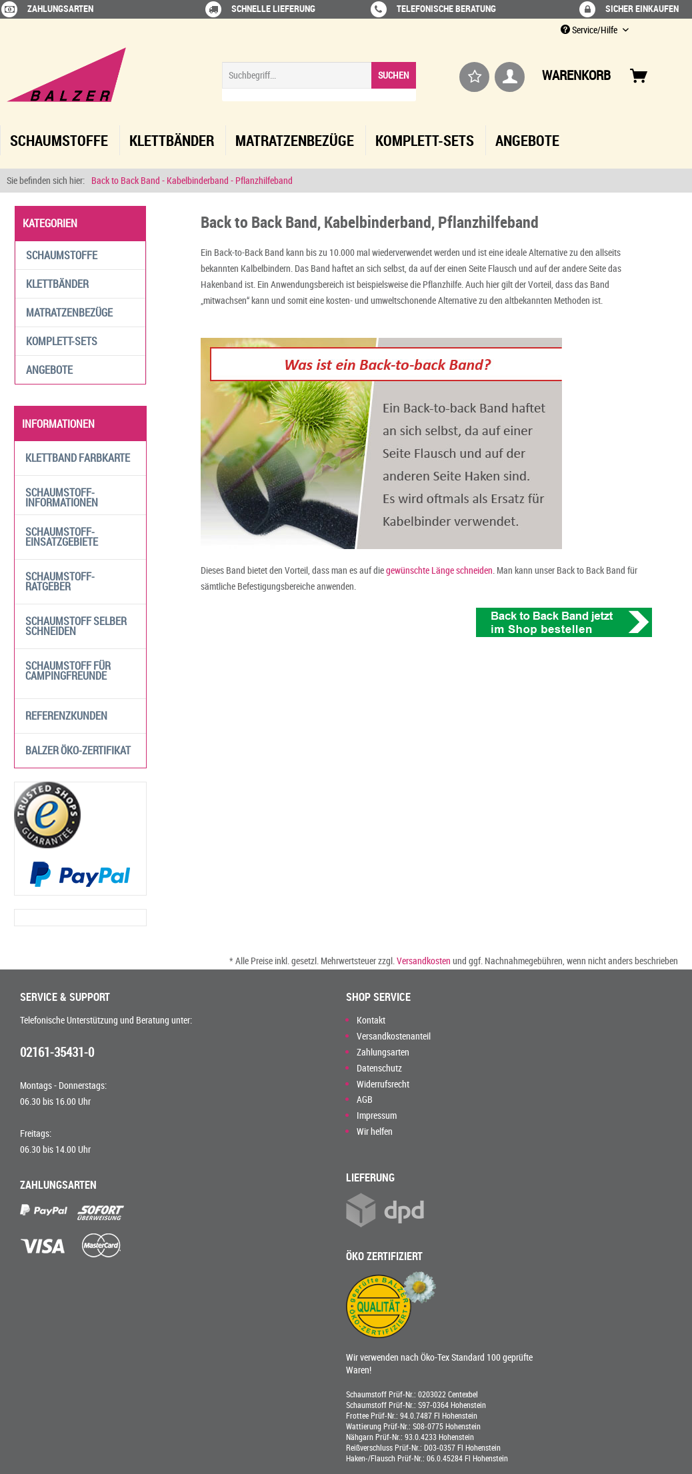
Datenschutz (379, 1068)
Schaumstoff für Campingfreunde (68, 670)
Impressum (377, 1115)
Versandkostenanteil (394, 1036)
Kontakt (371, 1020)
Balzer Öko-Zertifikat (78, 750)
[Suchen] (393, 75)
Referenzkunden (66, 715)
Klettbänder (57, 284)
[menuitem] (319, 81)
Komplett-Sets (61, 341)
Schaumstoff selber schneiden (76, 626)
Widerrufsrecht (383, 1084)
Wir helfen (375, 1131)
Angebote (49, 370)
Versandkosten (424, 960)
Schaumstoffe (61, 255)
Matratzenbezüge (69, 312)
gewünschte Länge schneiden (438, 570)
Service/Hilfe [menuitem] (590, 29)
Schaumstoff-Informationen (61, 497)
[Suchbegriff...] (319, 75)
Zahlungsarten (383, 1052)
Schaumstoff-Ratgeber (60, 581)
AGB (365, 1099)
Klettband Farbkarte (77, 457)
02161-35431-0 (57, 1052)
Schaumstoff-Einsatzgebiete (61, 536)
